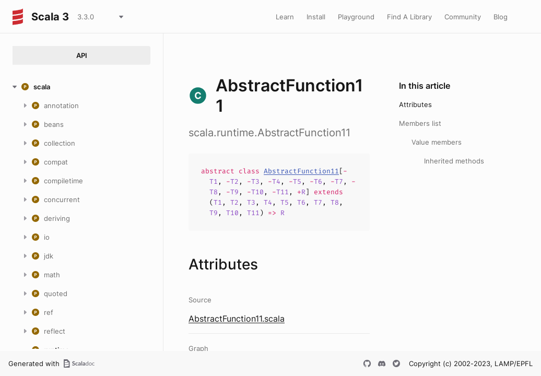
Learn (285, 17)
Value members (436, 142)
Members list (420, 123)
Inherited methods (454, 161)
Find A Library (409, 17)
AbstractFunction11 (301, 171)
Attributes (415, 104)
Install (316, 17)
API (81, 55)
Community (462, 17)
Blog (500, 17)
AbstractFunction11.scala (237, 318)
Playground (356, 17)
